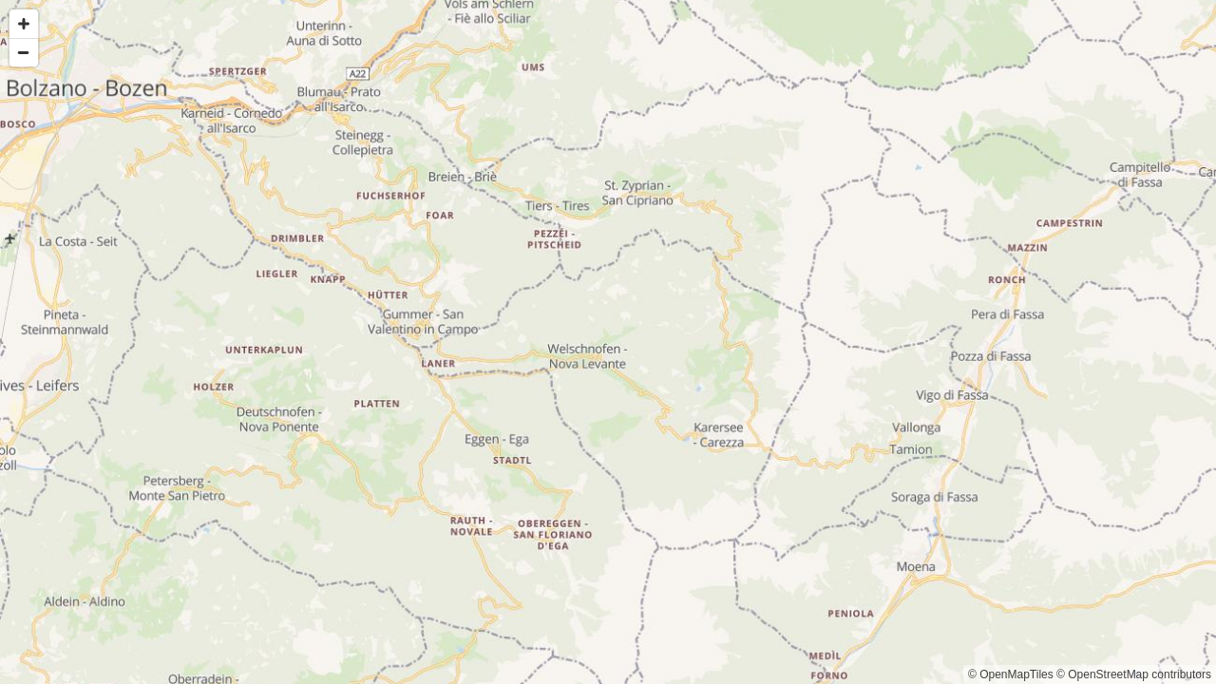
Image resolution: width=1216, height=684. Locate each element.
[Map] (608, 342)
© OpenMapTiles (1011, 674)
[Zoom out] (24, 52)
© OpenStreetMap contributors (1133, 674)
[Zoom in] (24, 24)
